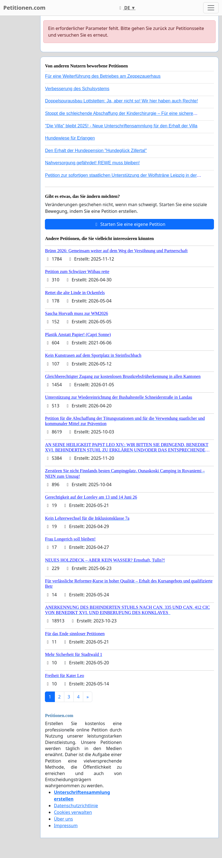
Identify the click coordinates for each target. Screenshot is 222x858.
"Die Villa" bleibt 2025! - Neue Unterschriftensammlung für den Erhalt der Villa (121, 125)
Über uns (63, 819)
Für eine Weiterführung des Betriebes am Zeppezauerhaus (102, 76)
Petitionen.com (24, 7)
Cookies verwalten (73, 812)
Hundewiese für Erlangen (70, 138)
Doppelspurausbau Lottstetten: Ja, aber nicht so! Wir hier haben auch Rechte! (121, 101)
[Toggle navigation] (211, 7)
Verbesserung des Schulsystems (77, 88)
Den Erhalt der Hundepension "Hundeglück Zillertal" (96, 150)
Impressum (66, 825)
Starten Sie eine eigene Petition (129, 224)
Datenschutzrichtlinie (76, 806)
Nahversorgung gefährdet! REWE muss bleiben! (92, 162)
